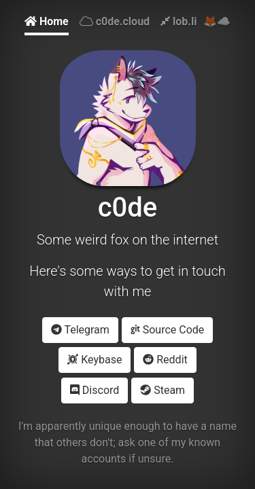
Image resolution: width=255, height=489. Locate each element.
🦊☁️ (217, 21)
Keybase (94, 359)
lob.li (178, 21)
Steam (162, 390)
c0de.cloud (115, 21)
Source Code (168, 329)
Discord (94, 390)
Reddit (165, 359)
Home (46, 21)
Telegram (80, 329)
